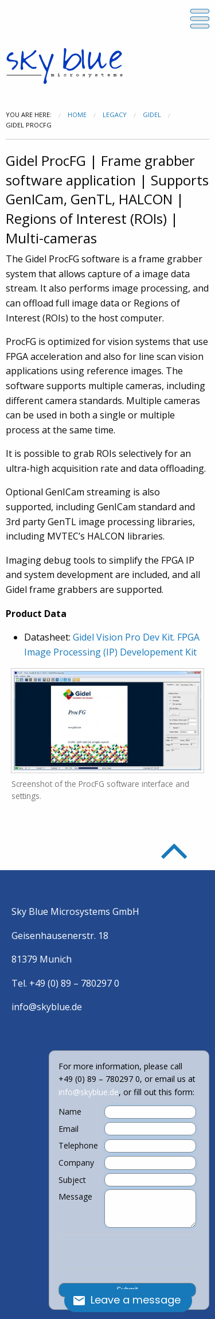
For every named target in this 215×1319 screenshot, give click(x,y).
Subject (72, 1180)
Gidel (152, 114)
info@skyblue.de (46, 1006)
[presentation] (127, 1252)
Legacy (115, 114)
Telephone (78, 1145)
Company (76, 1162)
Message (75, 1196)
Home (77, 114)
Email (68, 1129)
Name (69, 1111)
